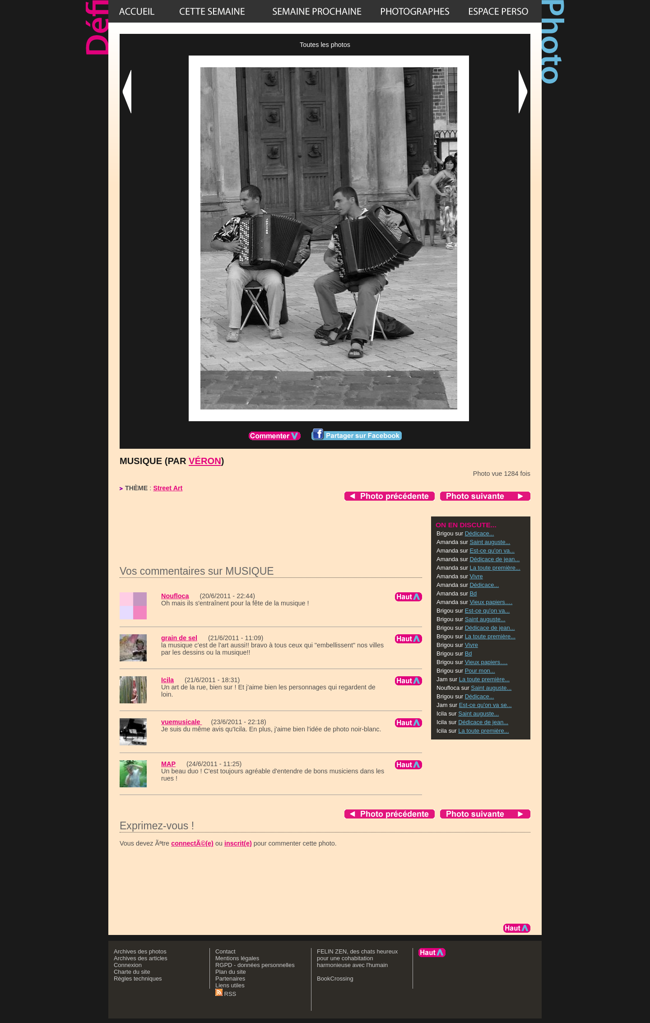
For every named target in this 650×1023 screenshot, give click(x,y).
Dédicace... (479, 533)
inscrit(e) (238, 843)
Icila (167, 680)
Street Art (167, 488)
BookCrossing (335, 978)
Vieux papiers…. (490, 602)
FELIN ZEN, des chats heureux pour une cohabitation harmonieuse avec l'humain (357, 958)
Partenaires (230, 978)
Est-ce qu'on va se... (485, 705)
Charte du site (132, 971)
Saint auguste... (489, 542)
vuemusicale (181, 721)
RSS (225, 993)
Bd (473, 593)
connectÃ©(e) (192, 843)
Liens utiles (230, 985)
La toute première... (494, 567)
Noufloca (175, 596)
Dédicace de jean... (494, 559)
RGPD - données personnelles (255, 965)
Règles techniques (138, 978)
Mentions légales (237, 958)
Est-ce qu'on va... (492, 550)
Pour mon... (480, 670)
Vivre (476, 576)
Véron (205, 461)
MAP (168, 763)
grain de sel (179, 638)
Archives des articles (140, 958)
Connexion (128, 965)
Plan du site (230, 971)
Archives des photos (140, 951)
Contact (225, 951)
